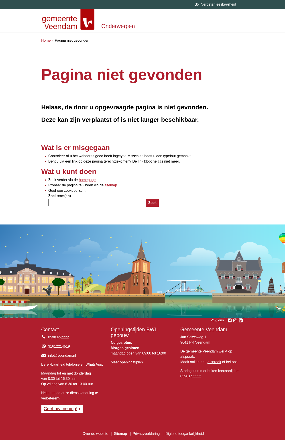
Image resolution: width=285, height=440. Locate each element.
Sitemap (120, 434)
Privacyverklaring (146, 434)
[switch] (215, 4)
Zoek (152, 203)
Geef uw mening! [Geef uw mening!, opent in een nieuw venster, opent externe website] (60, 408)
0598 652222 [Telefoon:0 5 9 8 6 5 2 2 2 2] (58, 337)
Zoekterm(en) (59, 196)
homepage (87, 180)
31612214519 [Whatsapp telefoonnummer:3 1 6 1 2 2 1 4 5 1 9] (59, 346)
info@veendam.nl (58, 355)
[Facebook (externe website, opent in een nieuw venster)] (229, 320)
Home (46, 40)
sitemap (111, 185)
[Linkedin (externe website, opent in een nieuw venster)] (240, 320)
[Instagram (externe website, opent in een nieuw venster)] (235, 320)
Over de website (95, 434)
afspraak (214, 362)
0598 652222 (190, 376)
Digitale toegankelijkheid (184, 434)
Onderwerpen (118, 26)
